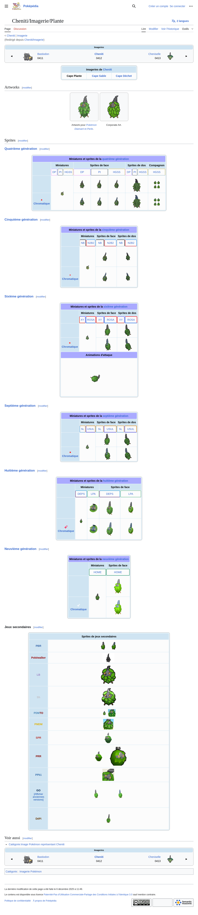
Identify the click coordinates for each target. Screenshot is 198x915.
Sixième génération (19, 296)
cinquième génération (115, 229)
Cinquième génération (21, 219)
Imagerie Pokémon (31, 871)
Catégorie (11, 871)
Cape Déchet (124, 75)
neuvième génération (115, 559)
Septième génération (20, 405)
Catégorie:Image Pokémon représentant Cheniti (36, 844)
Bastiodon (43, 53)
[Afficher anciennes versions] (38, 797)
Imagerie (22, 35)
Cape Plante (74, 75)
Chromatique (42, 203)
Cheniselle (154, 53)
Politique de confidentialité (18, 900)
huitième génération (115, 480)
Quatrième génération (21, 149)
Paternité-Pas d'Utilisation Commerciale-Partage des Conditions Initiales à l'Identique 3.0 (88, 894)
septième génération (115, 415)
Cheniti (11, 35)
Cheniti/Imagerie (34, 39)
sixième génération (116, 306)
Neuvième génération (20, 549)
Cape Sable (99, 75)
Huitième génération (20, 470)
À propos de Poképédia (44, 900)
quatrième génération (115, 158)
